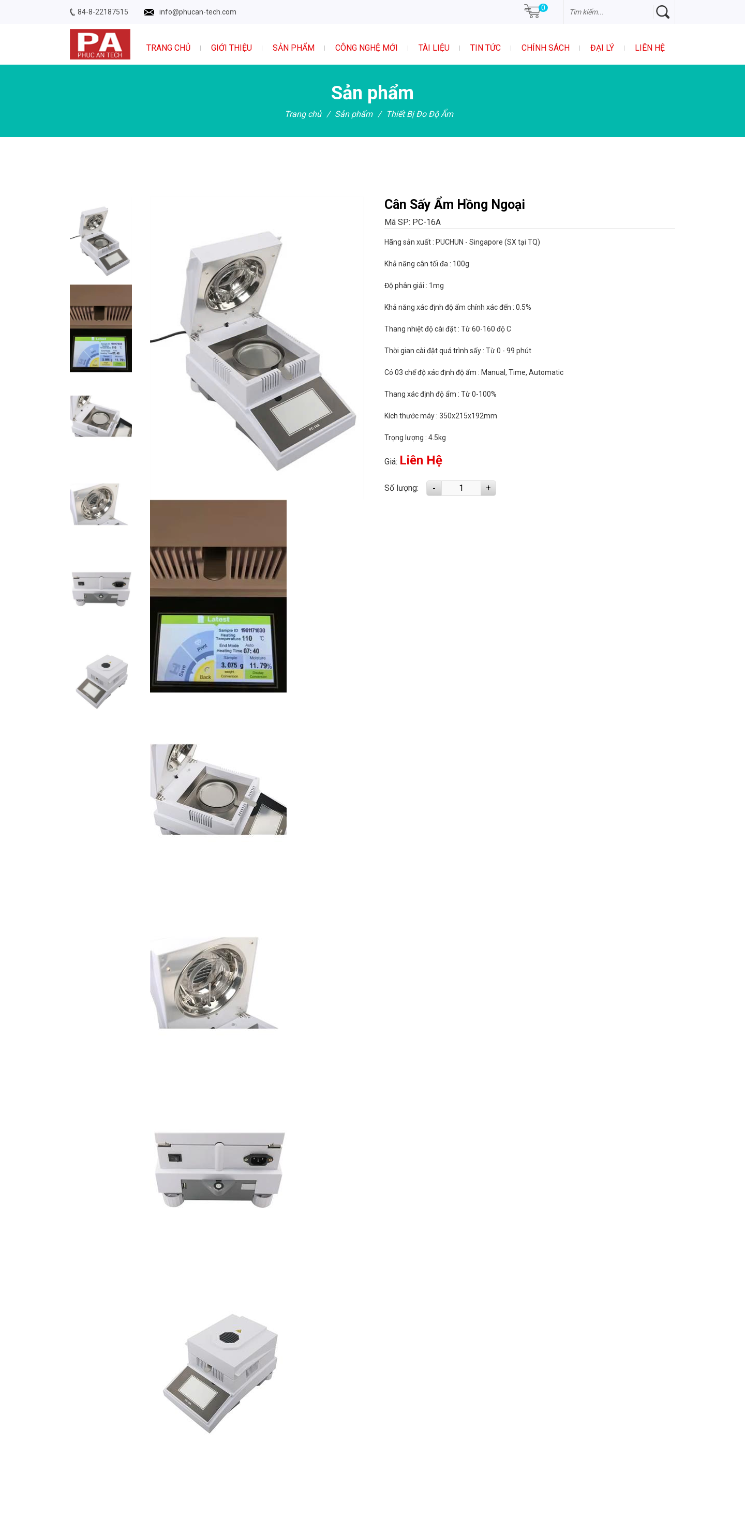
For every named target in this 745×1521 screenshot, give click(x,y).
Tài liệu (434, 48)
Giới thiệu (231, 48)
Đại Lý (602, 48)
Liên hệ (650, 48)
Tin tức (485, 48)
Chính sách (546, 48)
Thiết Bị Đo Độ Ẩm (419, 114)
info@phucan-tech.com (197, 12)
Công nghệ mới (366, 48)
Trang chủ (168, 48)
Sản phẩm (294, 48)
